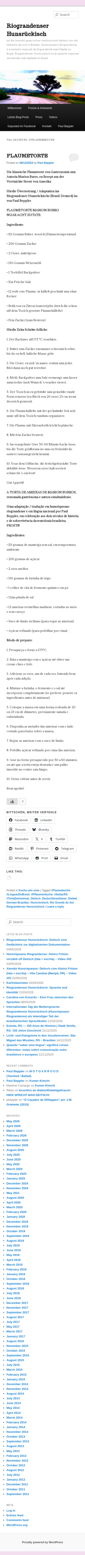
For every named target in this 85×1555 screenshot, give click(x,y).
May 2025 (13, 1164)
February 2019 (17, 1269)
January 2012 (16, 1479)
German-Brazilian (18, 902)
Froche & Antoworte (40, 108)
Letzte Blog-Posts (18, 117)
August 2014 (15, 1393)
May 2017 (13, 1326)
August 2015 (15, 1360)
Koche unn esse (29, 890)
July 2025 (13, 1154)
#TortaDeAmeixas (18, 898)
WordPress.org (17, 1525)
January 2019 (16, 1274)
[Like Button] (12, 801)
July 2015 (13, 1365)
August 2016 (15, 1341)
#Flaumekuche (60, 890)
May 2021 (13, 1193)
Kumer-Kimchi (39, 1080)
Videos (53, 117)
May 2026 (13, 1121)
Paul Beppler (66, 126)
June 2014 (14, 1403)
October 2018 (16, 1279)
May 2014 (13, 1408)
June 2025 (14, 1159)
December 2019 (17, 1221)
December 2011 (17, 1484)
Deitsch (36, 898)
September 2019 (18, 1236)
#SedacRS (61, 894)
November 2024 (17, 1188)
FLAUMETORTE (27, 156)
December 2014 (17, 1384)
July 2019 (13, 1245)
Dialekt (72, 898)
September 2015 (18, 1355)
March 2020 (15, 1207)
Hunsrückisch (40, 902)
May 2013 (13, 1451)
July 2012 (13, 1475)
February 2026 (17, 1135)
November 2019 (17, 1226)
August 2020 (15, 1197)
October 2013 (16, 1436)
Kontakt (46, 126)
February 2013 (17, 1456)
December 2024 (17, 1183)
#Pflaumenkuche (42, 894)
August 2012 (15, 1470)
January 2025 (16, 1178)
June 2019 (14, 1250)
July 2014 (13, 1398)
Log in (11, 1510)
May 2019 (13, 1255)
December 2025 (17, 1140)
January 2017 (16, 1336)
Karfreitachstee (17, 982)
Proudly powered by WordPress (42, 1542)
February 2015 (17, 1374)
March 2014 (15, 1417)
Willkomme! (14, 108)
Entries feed (15, 1515)
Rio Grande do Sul (62, 902)
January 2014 (16, 1427)
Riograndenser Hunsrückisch (25, 906)
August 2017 (15, 1317)
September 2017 (18, 1312)
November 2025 (17, 1145)
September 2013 (18, 1441)
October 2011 (16, 1489)
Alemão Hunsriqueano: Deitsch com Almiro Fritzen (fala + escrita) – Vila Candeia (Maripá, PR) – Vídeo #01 (42, 973)
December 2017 (17, 1303)
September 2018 (18, 1283)
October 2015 (16, 1350)
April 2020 (14, 1202)
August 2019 (15, 1240)
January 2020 (16, 1216)
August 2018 (15, 1288)
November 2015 (17, 1346)
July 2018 (13, 1293)
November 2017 (17, 1307)
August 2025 (15, 1150)
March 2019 (15, 1264)
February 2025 (17, 1173)
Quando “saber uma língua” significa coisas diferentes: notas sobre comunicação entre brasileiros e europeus (37, 1049)
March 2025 (15, 1169)
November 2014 (17, 1389)
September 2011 (18, 1494)
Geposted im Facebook (21, 126)
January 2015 (16, 1379)
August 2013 (15, 1446)
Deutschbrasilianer (54, 898)
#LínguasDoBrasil (18, 894)
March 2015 (15, 1369)
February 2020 (17, 1212)
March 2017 (15, 1331)
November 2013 (17, 1432)
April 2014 (14, 1413)
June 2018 (14, 1298)
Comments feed (18, 1520)
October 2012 (16, 1465)
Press (38, 117)
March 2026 (15, 1130)
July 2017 (13, 1322)
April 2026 (14, 1126)
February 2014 (17, 1422)
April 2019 (14, 1260)
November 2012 (17, 1460)
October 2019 (16, 1231)
